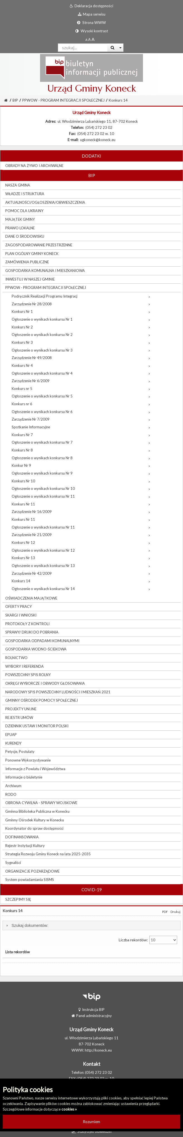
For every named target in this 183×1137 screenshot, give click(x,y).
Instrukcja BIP (91, 1009)
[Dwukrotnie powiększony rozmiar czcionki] (93, 39)
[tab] (91, 925)
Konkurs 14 (118, 100)
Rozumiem (91, 1121)
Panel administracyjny (91, 1015)
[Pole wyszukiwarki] (83, 47)
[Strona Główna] (6, 100)
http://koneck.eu (98, 1050)
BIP (15, 100)
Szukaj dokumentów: (29, 925)
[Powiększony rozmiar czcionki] (89, 39)
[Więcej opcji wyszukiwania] (120, 47)
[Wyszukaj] (112, 47)
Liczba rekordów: (148, 940)
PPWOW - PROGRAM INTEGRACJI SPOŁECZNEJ (63, 100)
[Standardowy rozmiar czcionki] (86, 39)
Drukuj (175, 911)
